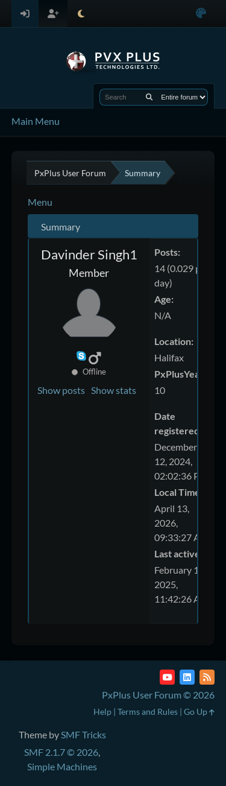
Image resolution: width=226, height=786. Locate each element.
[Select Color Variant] (201, 13)
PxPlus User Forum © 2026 (158, 694)
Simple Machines (62, 766)
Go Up (199, 711)
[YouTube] (167, 677)
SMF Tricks (83, 734)
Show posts (61, 390)
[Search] (149, 97)
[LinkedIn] (187, 677)
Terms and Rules (148, 711)
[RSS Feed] (207, 677)
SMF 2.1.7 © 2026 (61, 752)
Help (102, 711)
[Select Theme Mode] (81, 13)
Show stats (113, 390)
